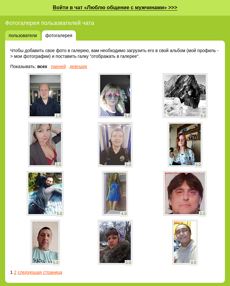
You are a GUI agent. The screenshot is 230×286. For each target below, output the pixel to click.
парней (58, 66)
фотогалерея (58, 35)
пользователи (23, 35)
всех (42, 66)
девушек (78, 66)
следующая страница (40, 272)
